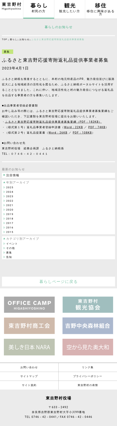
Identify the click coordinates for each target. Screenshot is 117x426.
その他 (10, 248)
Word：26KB (58, 132)
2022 (9, 200)
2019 (9, 214)
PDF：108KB (82, 132)
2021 (9, 205)
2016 (9, 227)
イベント (12, 243)
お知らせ (24, 39)
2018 (9, 218)
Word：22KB (73, 127)
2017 (9, 223)
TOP (4, 39)
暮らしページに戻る (58, 281)
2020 (9, 209)
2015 (9, 232)
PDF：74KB (97, 127)
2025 (9, 187)
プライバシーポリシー (87, 376)
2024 (9, 191)
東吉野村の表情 (88, 385)
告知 (9, 257)
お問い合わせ (29, 367)
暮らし (13, 39)
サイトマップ (29, 376)
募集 (9, 252)
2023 (9, 196)
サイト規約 (29, 385)
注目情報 (12, 175)
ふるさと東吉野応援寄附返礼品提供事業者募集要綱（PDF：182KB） (53, 121)
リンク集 (88, 367)
